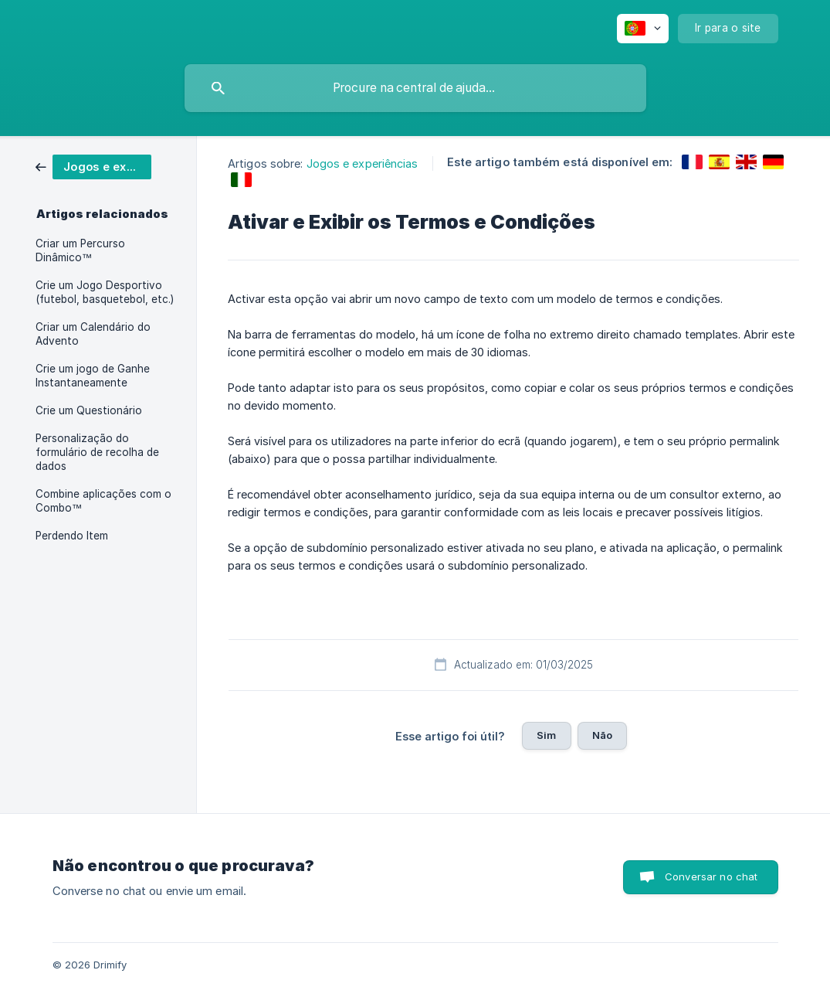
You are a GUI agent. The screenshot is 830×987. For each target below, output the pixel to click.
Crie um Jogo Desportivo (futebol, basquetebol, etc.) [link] (105, 292)
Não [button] (602, 735)
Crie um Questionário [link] (89, 410)
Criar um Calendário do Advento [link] (93, 334)
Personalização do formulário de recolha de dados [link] (97, 452)
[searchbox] (415, 88)
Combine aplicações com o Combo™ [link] (103, 501)
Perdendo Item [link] (72, 535)
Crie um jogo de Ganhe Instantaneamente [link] (93, 375)
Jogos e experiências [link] (362, 163)
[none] (643, 28)
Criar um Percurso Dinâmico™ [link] (80, 250)
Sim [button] (546, 735)
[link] (93, 165)
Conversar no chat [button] (711, 876)
